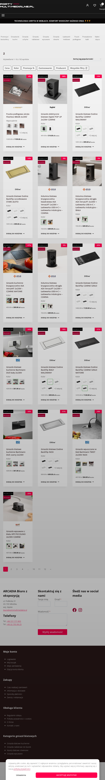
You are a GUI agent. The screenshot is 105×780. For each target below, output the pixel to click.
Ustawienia (21, 775)
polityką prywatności (22, 769)
